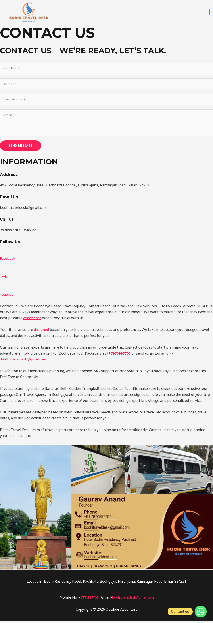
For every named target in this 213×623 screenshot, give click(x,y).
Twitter (6, 278)
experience (32, 319)
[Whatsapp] (201, 611)
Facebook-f (9, 260)
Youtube (7, 296)
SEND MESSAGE (20, 147)
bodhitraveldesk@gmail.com (24, 360)
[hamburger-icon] (205, 12)
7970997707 (121, 355)
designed (41, 331)
